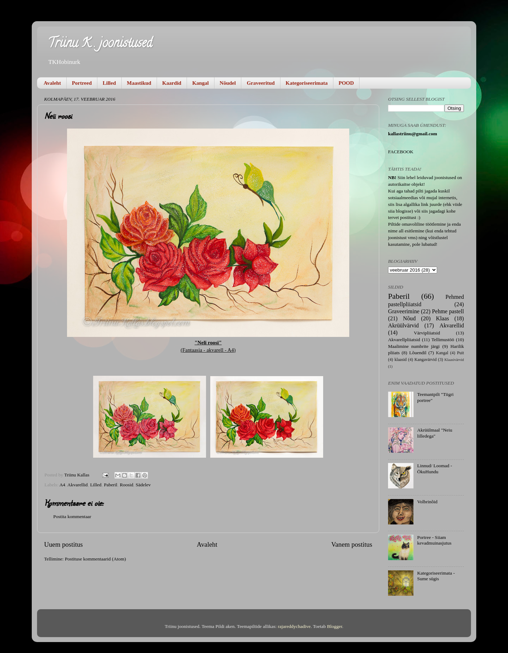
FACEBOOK (400, 151)
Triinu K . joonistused (100, 44)
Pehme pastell (448, 311)
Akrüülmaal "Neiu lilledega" (434, 432)
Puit (460, 352)
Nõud (409, 318)
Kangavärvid (426, 359)
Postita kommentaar (72, 516)
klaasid (400, 359)
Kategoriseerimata (307, 83)
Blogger (334, 626)
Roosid (126, 484)
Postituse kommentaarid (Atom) (95, 559)
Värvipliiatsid (427, 333)
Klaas (442, 318)
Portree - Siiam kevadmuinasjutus (434, 540)
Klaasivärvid (454, 359)
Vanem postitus (351, 544)
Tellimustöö (442, 339)
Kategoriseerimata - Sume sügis (436, 575)
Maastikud (139, 83)
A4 (62, 484)
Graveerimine (403, 311)
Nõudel (228, 83)
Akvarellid (77, 484)
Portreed (82, 83)
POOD (346, 83)
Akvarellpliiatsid (404, 339)
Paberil (110, 484)
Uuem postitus (63, 544)
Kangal (200, 83)
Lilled (109, 83)
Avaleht (52, 83)
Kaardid (171, 83)
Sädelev (143, 484)
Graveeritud (260, 83)
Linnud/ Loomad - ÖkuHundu (434, 468)
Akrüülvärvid (403, 325)
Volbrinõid (427, 501)
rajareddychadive (294, 626)
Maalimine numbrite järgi (414, 346)
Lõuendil (418, 352)
